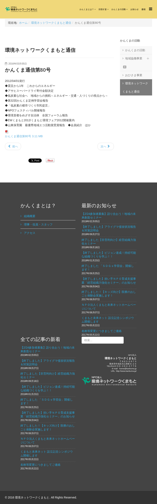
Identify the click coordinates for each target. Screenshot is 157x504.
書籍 (143, 9)
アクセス (29, 232)
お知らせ (134, 9)
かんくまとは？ (87, 9)
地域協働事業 (132, 62)
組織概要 (29, 216)
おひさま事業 (133, 75)
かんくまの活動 (118, 9)
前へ (13, 146)
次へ (105, 146)
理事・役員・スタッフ (38, 224)
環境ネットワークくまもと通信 (51, 22)
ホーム (23, 22)
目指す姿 (103, 9)
